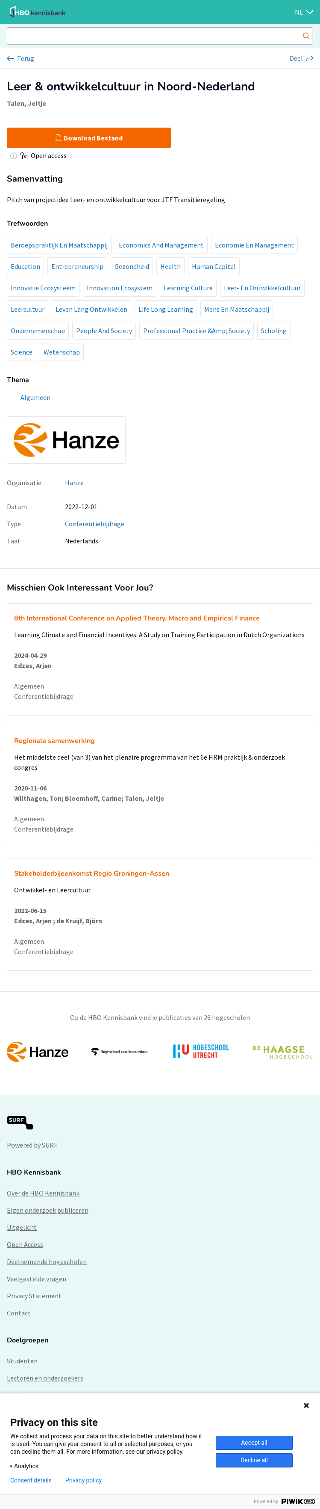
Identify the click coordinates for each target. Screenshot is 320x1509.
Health (170, 266)
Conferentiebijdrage (94, 524)
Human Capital (214, 266)
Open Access (25, 1244)
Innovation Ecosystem (120, 287)
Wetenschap (62, 352)
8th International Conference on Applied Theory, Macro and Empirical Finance (137, 618)
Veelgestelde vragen (36, 1278)
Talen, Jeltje (26, 103)
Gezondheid (131, 266)
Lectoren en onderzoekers (45, 1378)
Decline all (254, 1460)
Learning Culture (188, 287)
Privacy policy (83, 1480)
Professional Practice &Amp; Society (196, 330)
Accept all (254, 1442)
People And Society (104, 330)
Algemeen (29, 686)
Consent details (31, 1480)
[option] (160, 1051)
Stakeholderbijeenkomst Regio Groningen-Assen (91, 873)
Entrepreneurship (77, 266)
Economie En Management (254, 245)
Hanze (74, 482)
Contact (19, 1313)
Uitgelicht (22, 1227)
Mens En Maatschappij (236, 309)
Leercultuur (27, 309)
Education (25, 266)
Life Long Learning (165, 309)
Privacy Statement (34, 1295)
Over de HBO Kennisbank (43, 1193)
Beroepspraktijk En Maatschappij (59, 245)
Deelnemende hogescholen (47, 1261)
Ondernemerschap (38, 330)
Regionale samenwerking (54, 741)
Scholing (274, 330)
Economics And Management (161, 245)
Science (21, 352)
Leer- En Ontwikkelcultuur (262, 287)
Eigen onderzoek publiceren (47, 1210)
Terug (25, 58)
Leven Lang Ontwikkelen (91, 309)
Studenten (22, 1361)
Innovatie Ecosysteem (43, 287)
